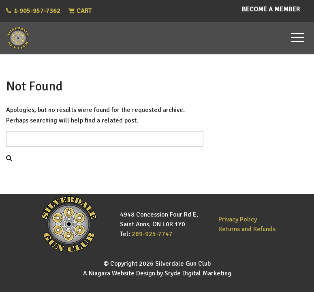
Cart (80, 11)
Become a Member (271, 9)
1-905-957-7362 (37, 11)
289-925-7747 (152, 234)
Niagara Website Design (122, 273)
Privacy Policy (237, 219)
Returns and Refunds (247, 229)
